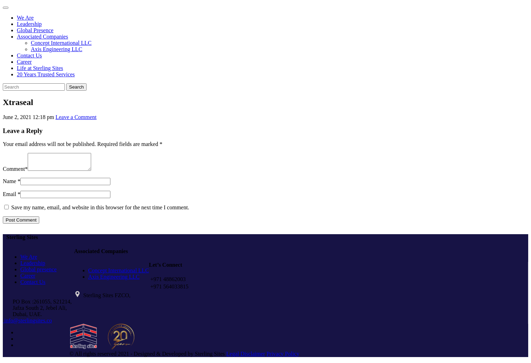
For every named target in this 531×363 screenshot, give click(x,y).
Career (24, 62)
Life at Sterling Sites (40, 68)
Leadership (29, 24)
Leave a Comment (75, 117)
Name (9, 184)
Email (9, 197)
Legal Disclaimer (245, 357)
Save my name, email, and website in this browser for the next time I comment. (100, 211)
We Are (25, 18)
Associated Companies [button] (42, 37)
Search (76, 87)
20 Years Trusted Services (46, 74)
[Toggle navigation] (5, 8)
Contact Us (29, 55)
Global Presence (35, 30)
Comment (14, 172)
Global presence (38, 272)
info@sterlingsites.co (27, 324)
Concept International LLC (61, 43)
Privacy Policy (282, 357)
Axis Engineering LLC (56, 49)
